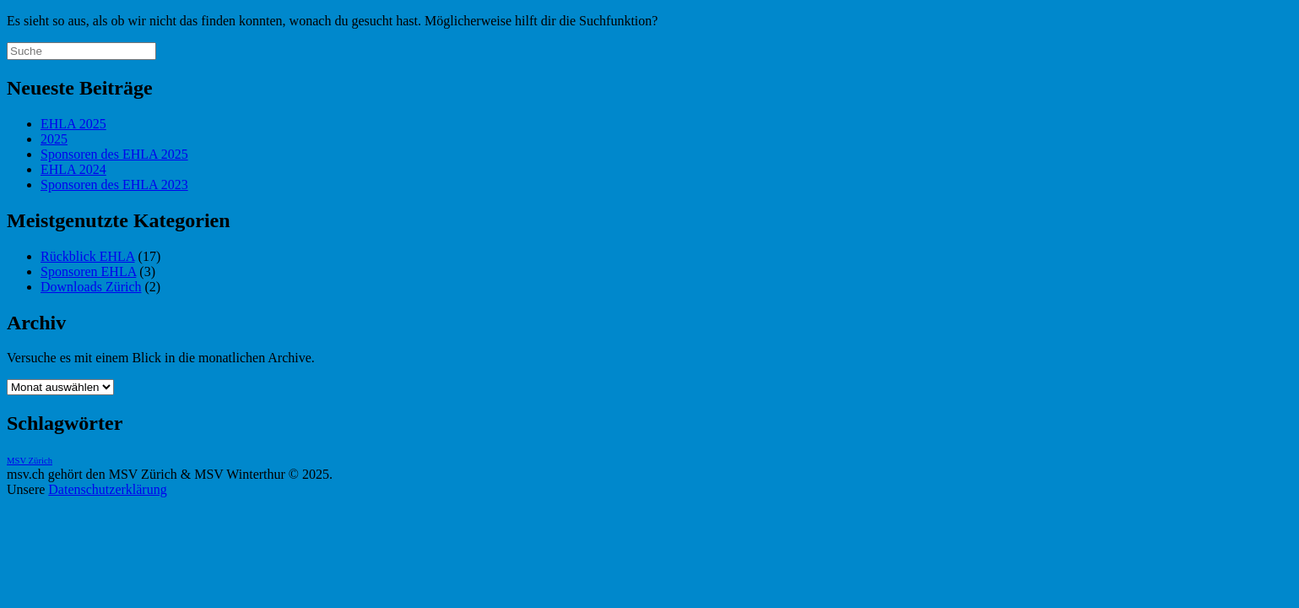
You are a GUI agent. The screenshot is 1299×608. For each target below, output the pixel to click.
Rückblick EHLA (88, 256)
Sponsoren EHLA (88, 271)
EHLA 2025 (73, 124)
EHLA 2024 (73, 169)
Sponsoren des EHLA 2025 (114, 154)
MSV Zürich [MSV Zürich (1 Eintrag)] (29, 460)
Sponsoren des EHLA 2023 (114, 184)
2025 (54, 139)
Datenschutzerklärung (107, 489)
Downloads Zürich (91, 287)
